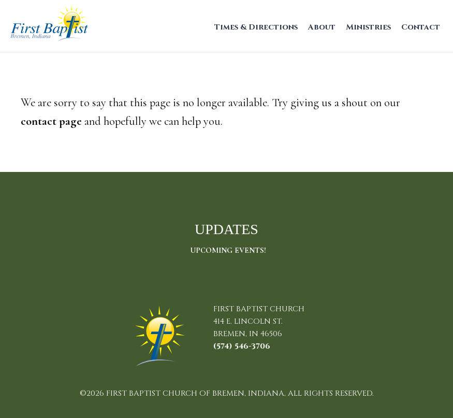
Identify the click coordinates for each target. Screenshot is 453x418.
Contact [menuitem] (420, 27)
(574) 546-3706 (241, 346)
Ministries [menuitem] (368, 27)
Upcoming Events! (228, 250)
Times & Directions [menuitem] (256, 27)
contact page (51, 121)
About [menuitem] (321, 27)
